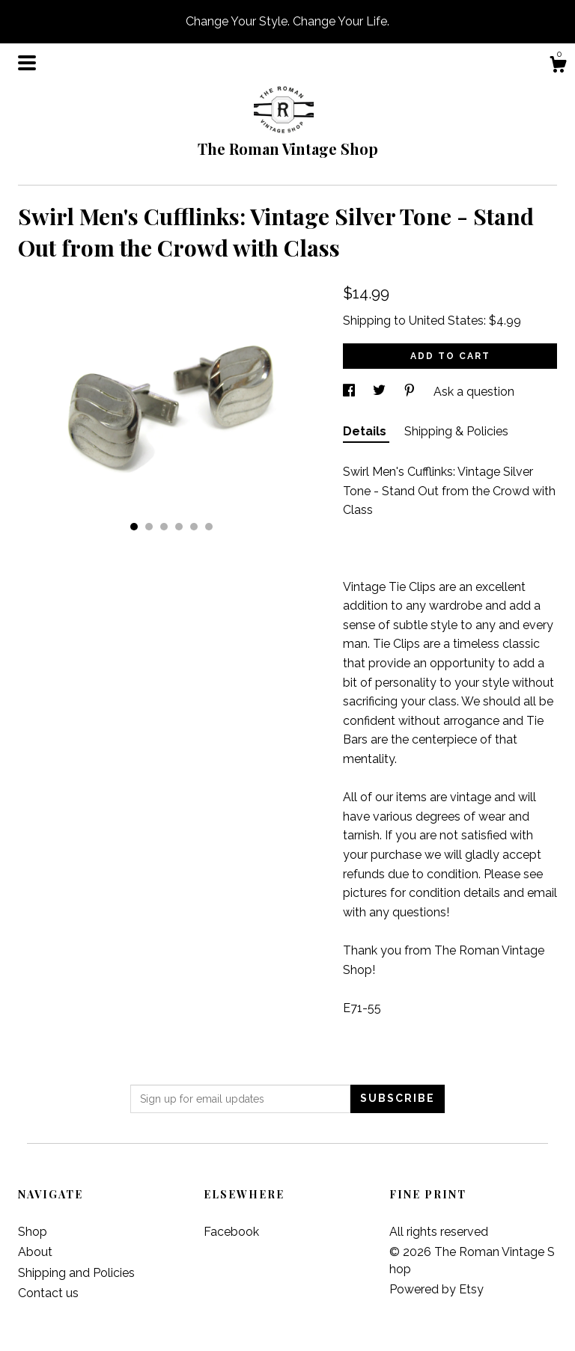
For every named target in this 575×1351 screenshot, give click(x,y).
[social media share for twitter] (381, 392)
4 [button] (179, 526)
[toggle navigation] (27, 62)
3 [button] (164, 526)
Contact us (48, 1293)
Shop (32, 1232)
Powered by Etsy (436, 1289)
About (35, 1252)
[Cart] (558, 66)
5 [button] (194, 526)
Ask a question (473, 392)
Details (366, 431)
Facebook (231, 1232)
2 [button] (149, 526)
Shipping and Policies (76, 1273)
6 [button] (209, 526)
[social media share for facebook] (350, 392)
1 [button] (134, 526)
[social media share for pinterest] (411, 392)
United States (446, 320)
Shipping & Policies (456, 431)
